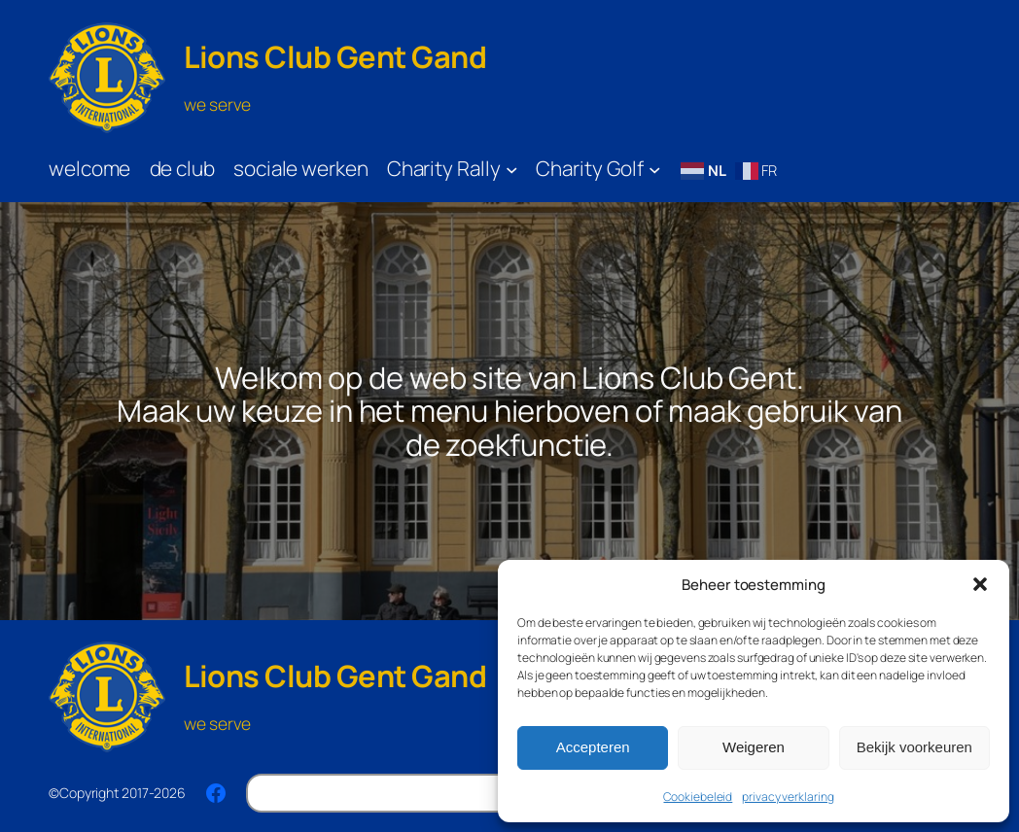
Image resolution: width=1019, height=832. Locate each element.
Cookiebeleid (697, 796)
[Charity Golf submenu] (655, 169)
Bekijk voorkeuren (914, 747)
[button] (980, 584)
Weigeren (753, 747)
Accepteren (593, 747)
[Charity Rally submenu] (512, 169)
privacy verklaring (787, 796)
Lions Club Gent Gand (335, 56)
